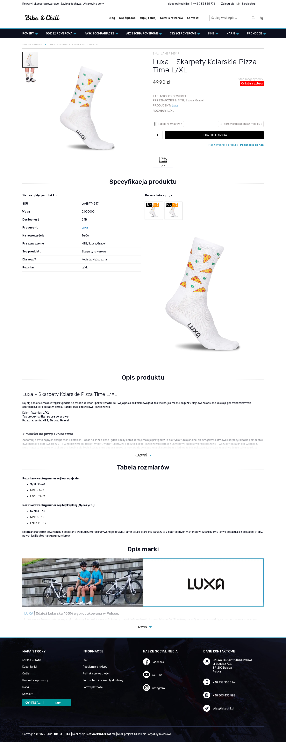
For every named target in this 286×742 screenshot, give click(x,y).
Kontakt (193, 18)
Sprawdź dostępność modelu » (243, 124)
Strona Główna (31, 660)
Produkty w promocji (35, 680)
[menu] (143, 33)
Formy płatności (93, 687)
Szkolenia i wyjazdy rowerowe (153, 734)
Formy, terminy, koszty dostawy (103, 680)
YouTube (157, 675)
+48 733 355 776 (204, 3)
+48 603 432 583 (224, 695)
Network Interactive (101, 734)
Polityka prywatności (96, 673)
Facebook (158, 662)
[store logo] (42, 18)
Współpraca (127, 18)
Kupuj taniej (147, 18)
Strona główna (32, 44)
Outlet (26, 673)
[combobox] (233, 18)
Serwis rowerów (171, 18)
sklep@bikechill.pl (178, 3)
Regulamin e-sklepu (95, 666)
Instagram (158, 688)
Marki (25, 687)
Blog (112, 18)
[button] (30, 76)
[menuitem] (29, 33)
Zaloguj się (227, 3)
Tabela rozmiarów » (170, 124)
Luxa (175, 105)
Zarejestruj (248, 3)
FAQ (85, 660)
